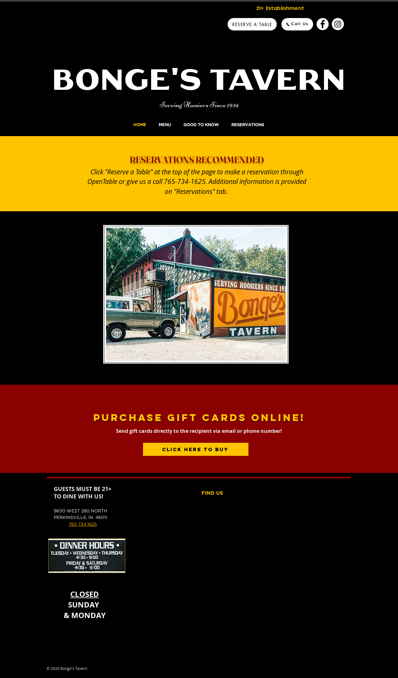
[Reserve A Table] (252, 24)
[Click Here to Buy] (195, 449)
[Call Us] (297, 24)
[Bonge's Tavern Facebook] (323, 24)
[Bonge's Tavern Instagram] (338, 24)
